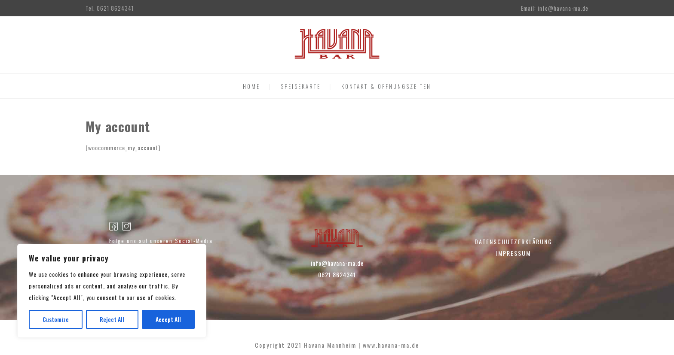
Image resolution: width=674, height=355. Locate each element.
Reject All (112, 319)
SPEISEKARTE (301, 86)
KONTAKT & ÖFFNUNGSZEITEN (386, 86)
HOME (251, 86)
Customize (56, 319)
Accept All (168, 319)
